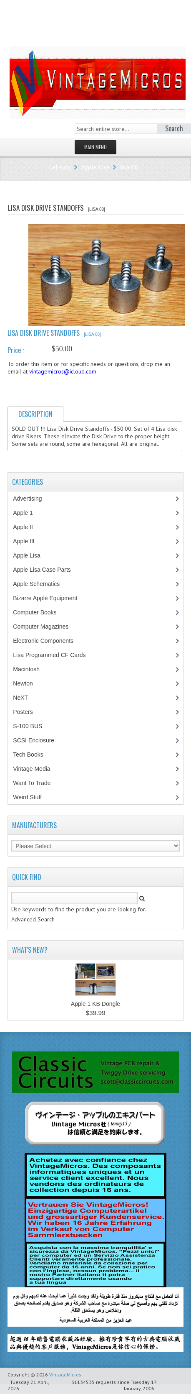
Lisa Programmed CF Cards (53, 655)
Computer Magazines (46, 626)
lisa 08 (129, 167)
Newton (23, 683)
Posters (27, 712)
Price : (16, 350)
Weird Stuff (31, 797)
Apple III (28, 541)
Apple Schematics (40, 584)
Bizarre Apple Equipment (49, 598)
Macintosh (30, 669)
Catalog (59, 167)
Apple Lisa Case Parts (46, 569)
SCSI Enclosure (38, 740)
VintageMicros (65, 1374)
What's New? (30, 950)
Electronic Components (47, 640)
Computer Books (40, 612)
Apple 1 (27, 512)
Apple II (27, 527)
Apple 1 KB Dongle (95, 1003)
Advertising (31, 498)
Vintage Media (36, 768)
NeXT (20, 697)
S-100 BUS (32, 726)
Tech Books (34, 754)
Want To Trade (31, 783)
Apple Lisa (95, 167)
